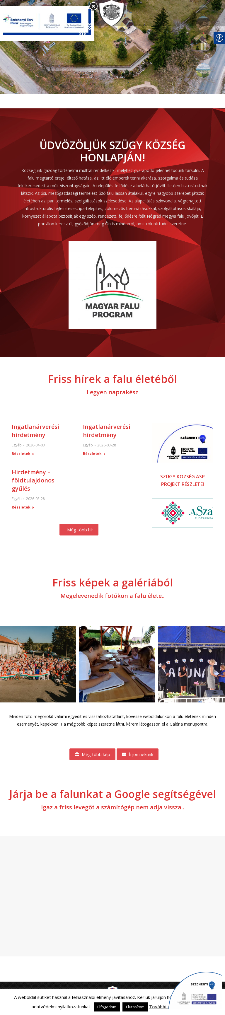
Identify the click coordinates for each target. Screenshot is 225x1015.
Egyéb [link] (17, 445)
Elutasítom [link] (135, 1006)
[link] (113, 13)
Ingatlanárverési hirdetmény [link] (35, 431)
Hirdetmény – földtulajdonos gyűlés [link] (33, 480)
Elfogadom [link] (106, 1006)
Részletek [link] (21, 453)
